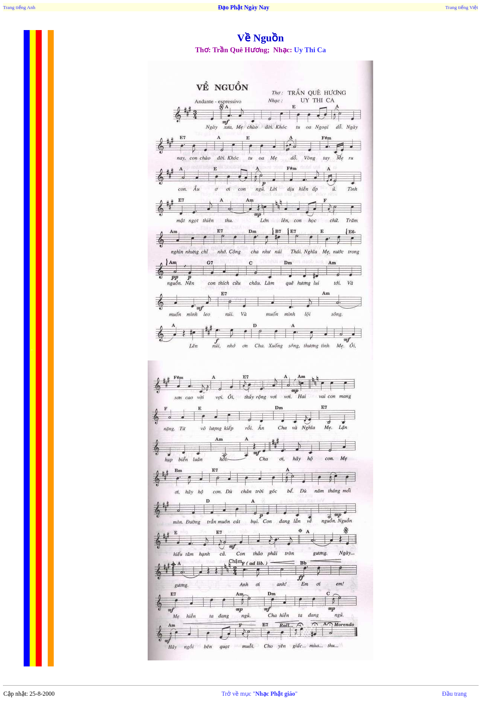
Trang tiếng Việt (461, 7)
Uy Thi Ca (310, 50)
